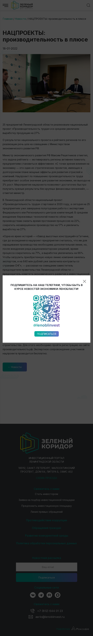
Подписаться (46, 230)
